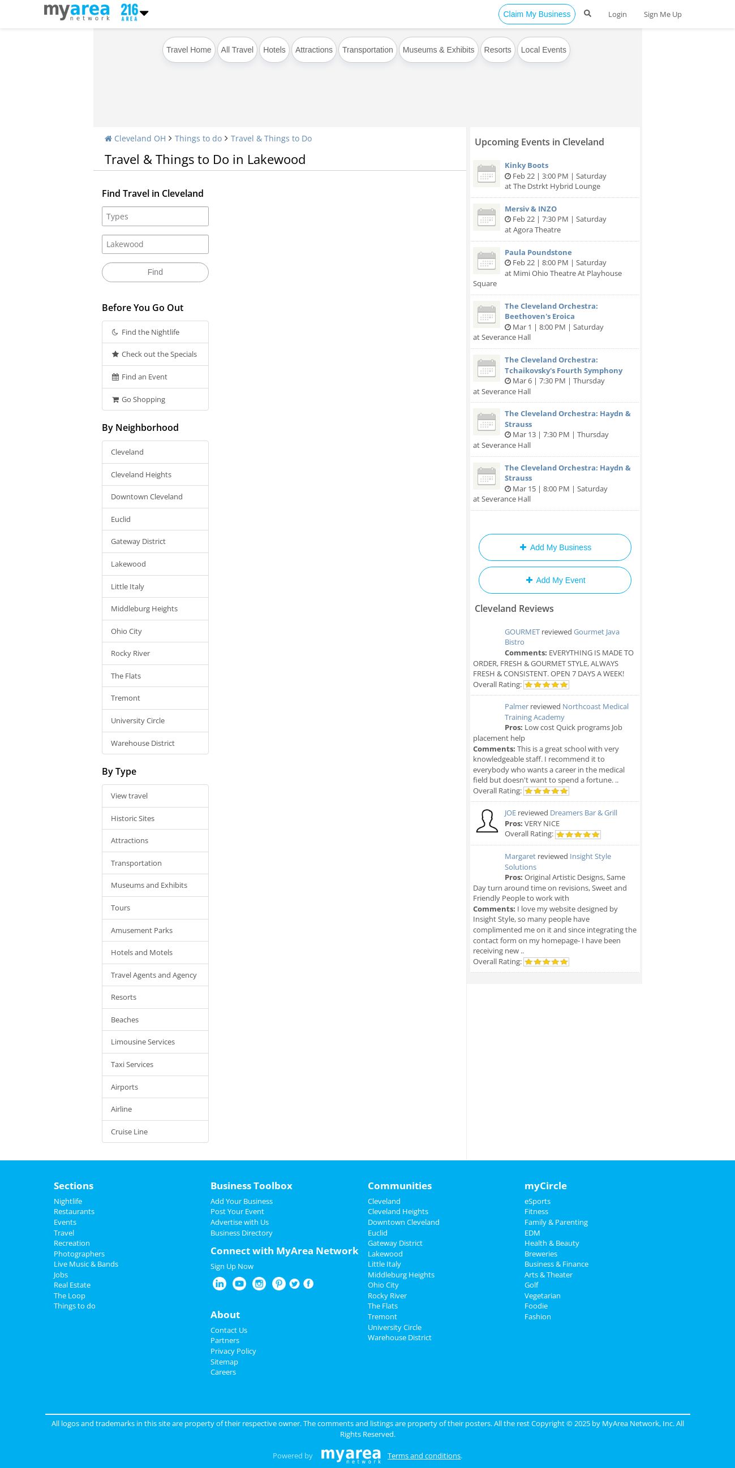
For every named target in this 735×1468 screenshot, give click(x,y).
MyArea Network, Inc (637, 1423)
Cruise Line (129, 1131)
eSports (538, 1201)
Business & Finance (556, 1264)
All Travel (237, 49)
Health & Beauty (552, 1243)
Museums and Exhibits (149, 885)
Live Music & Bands (86, 1264)
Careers (223, 1372)
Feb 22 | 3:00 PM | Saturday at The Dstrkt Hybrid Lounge (555, 175)
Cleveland (127, 452)
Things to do (198, 138)
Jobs (61, 1275)
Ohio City (126, 631)
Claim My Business (536, 14)
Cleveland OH (135, 138)
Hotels (274, 49)
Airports (124, 1087)
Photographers (79, 1254)
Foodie (536, 1306)
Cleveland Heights (141, 474)
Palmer (516, 706)
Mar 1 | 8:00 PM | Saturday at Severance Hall (555, 322)
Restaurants (74, 1211)
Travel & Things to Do (271, 138)
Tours (120, 908)
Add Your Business (241, 1201)
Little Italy (127, 586)
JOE (510, 813)
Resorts (498, 49)
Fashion (538, 1316)
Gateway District (138, 541)
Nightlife (68, 1201)
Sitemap (224, 1362)
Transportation (367, 49)
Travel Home (189, 49)
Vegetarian (543, 1295)
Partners (224, 1340)
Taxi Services (132, 1064)
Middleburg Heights (144, 608)
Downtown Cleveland (147, 496)
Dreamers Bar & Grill (583, 813)
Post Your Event (237, 1211)
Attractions (314, 49)
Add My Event (554, 580)
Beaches (125, 1019)
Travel (64, 1233)
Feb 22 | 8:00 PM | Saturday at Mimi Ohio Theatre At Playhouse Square (555, 268)
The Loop (69, 1295)
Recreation (72, 1243)
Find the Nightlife (145, 332)
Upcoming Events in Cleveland (539, 142)
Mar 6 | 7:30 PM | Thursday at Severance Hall (555, 375)
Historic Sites (132, 818)
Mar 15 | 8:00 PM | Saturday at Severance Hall (555, 483)
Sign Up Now (231, 1266)
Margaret (520, 856)
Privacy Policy (233, 1351)
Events (65, 1222)
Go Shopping (138, 399)
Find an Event (139, 377)
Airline (121, 1109)
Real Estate (72, 1285)
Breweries (541, 1254)
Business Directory (241, 1233)
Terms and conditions (424, 1455)
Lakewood (128, 564)
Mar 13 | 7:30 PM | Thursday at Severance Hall (555, 429)
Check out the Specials (154, 354)
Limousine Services (143, 1042)
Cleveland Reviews (514, 608)
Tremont (125, 698)
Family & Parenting (556, 1222)
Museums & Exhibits (439, 49)
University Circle (138, 720)
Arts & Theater (549, 1275)
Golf (531, 1285)
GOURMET (522, 632)
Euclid (121, 519)
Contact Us (228, 1330)
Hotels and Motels (142, 952)
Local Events (543, 49)
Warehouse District (143, 743)
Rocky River (130, 653)
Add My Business (554, 547)
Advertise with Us (239, 1222)
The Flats (126, 676)
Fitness (536, 1211)
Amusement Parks (142, 930)
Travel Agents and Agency (154, 975)
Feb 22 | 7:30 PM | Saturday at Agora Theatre (555, 219)
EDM (532, 1233)
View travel (129, 796)
